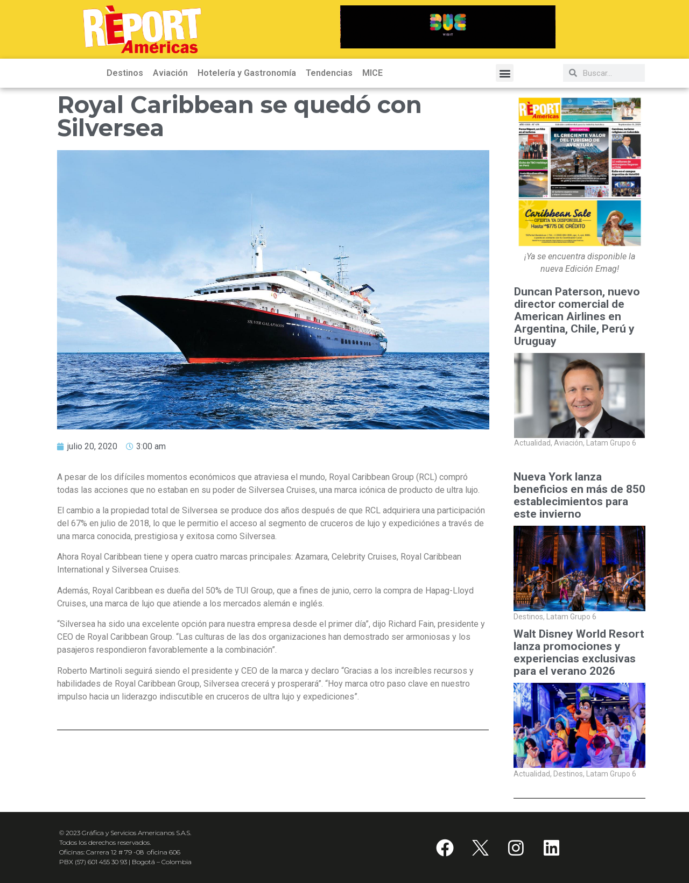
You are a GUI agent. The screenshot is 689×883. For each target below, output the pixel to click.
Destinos (125, 73)
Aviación (170, 73)
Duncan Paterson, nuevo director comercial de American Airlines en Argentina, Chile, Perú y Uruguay (577, 317)
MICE (372, 73)
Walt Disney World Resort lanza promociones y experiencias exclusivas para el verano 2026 (579, 652)
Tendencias (329, 73)
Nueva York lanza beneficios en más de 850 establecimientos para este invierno (579, 495)
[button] (505, 73)
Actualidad (533, 443)
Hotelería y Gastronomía (247, 73)
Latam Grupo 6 (611, 443)
